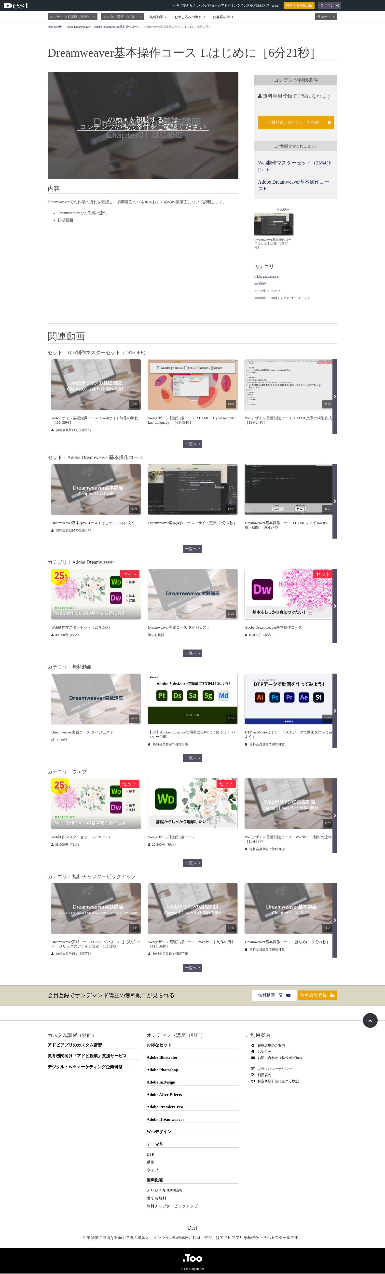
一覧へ (192, 444)
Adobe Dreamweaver (78, 26)
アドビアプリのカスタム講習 (75, 1045)
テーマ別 (260, 291)
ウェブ (275, 291)
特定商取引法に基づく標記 (276, 1082)
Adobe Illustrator (162, 1058)
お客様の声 (223, 17)
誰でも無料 (156, 1199)
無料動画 (158, 17)
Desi (192, 1228)
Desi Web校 (55, 26)
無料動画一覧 (269, 995)
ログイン (329, 5)
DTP (150, 1155)
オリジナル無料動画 (164, 1191)
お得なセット (159, 1045)
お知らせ (262, 1052)
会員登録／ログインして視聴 (299, 122)
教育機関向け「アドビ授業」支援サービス (87, 1056)
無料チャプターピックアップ (290, 298)
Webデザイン (159, 1132)
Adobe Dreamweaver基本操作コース (117, 26)
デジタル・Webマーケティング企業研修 (85, 1067)
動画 (150, 1163)
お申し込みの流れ (189, 17)
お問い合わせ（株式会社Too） (278, 1058)
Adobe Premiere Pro (165, 1107)
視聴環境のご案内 (269, 1046)
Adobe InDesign (161, 1083)
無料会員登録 (299, 5)
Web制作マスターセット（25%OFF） (294, 166)
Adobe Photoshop (162, 1070)
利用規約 (262, 1075)
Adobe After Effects (164, 1095)
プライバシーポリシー (272, 1069)
